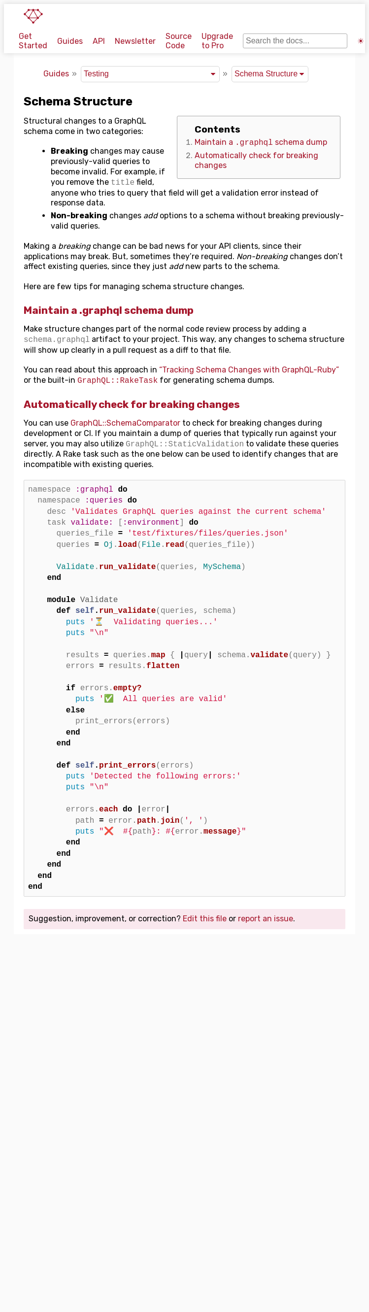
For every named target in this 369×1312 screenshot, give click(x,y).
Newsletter (135, 41)
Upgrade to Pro (217, 41)
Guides (70, 41)
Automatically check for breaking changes (132, 404)
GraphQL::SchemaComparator (125, 423)
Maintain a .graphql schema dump (109, 310)
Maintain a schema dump (261, 142)
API (99, 41)
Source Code (179, 41)
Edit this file (205, 918)
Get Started (33, 41)
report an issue (265, 918)
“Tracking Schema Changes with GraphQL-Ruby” (249, 369)
